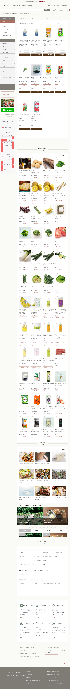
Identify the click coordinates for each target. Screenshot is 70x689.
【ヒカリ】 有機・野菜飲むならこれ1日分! (60, 41)
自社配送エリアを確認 (6, 18)
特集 (58, 5)
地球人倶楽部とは (51, 5)
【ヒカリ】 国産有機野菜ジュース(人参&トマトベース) (48, 42)
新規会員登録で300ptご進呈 (11, 13)
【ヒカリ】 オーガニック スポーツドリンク (36, 41)
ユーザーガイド (64, 5)
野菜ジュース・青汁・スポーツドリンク (39, 18)
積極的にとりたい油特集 (6, 35)
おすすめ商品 (4, 32)
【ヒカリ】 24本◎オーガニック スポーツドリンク (24, 41)
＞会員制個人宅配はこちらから (25, 13)
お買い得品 (4, 26)
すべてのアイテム (21, 18)
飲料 (28, 18)
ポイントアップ (5, 29)
